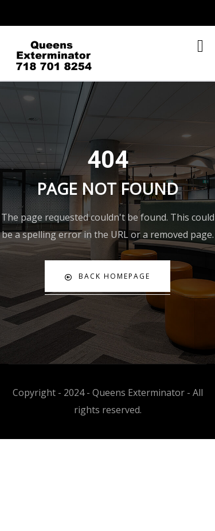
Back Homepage (107, 276)
